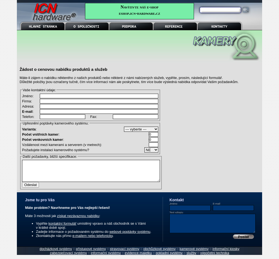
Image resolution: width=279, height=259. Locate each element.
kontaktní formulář (62, 228)
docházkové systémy (56, 253)
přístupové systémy (91, 253)
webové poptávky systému (130, 236)
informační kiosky (226, 253)
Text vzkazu (176, 216)
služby (191, 257)
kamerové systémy (194, 253)
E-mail (216, 207)
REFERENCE (175, 26)
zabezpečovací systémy (68, 257)
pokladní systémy (169, 257)
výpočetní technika (214, 257)
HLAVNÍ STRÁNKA (43, 26)
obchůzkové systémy (159, 253)
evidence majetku (138, 257)
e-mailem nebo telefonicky (92, 240)
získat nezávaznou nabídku (78, 220)
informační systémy (106, 257)
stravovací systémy (125, 253)
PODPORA (131, 26)
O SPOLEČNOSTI (87, 26)
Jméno (173, 207)
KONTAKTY (219, 26)
